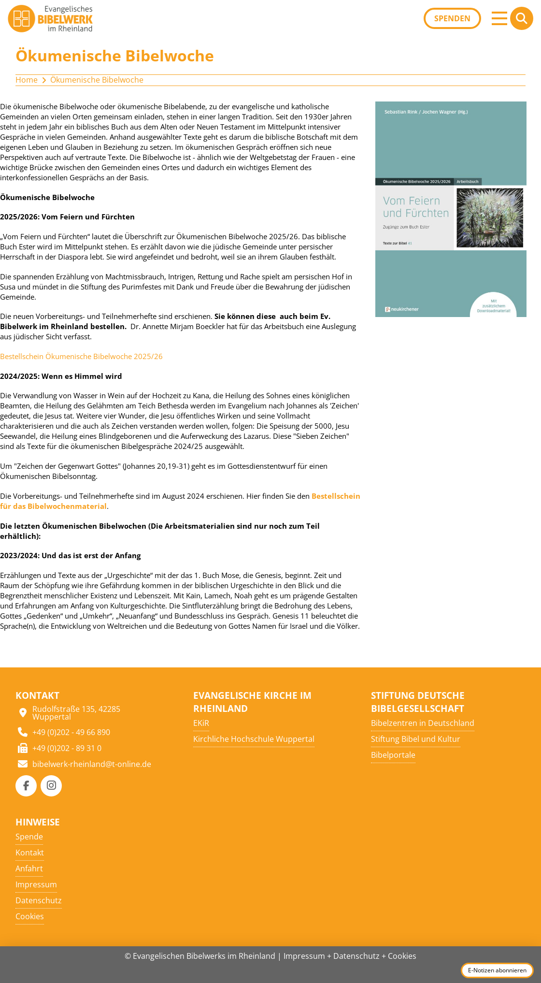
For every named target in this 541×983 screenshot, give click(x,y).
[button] (499, 18)
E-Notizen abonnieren (497, 970)
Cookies (402, 956)
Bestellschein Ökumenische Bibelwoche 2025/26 (81, 356)
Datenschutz (356, 956)
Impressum (304, 956)
